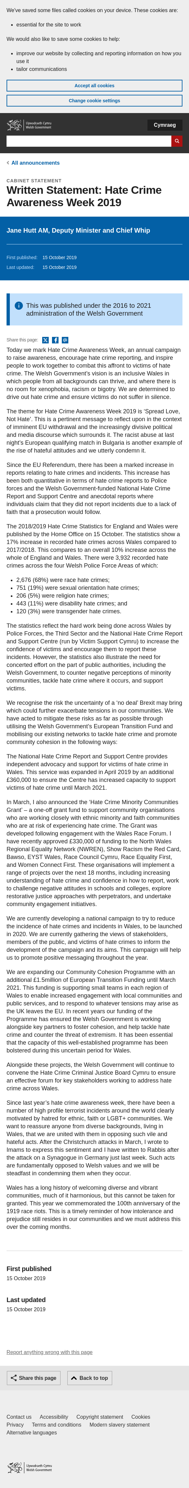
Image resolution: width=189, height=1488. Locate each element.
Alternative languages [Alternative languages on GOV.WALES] (32, 1432)
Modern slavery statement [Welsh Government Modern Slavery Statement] (120, 1425)
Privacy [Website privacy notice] (15, 1425)
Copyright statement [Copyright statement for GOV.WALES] (100, 1417)
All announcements (35, 163)
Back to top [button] (93, 1378)
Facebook (55, 340)
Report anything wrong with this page (50, 1352)
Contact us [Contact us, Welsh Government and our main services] (19, 1417)
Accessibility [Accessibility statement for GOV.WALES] (54, 1417)
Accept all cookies (94, 85)
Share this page (37, 1378)
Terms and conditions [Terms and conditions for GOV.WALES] (56, 1425)
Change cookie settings (94, 100)
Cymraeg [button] (165, 125)
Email (65, 340)
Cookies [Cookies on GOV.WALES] (140, 1417)
